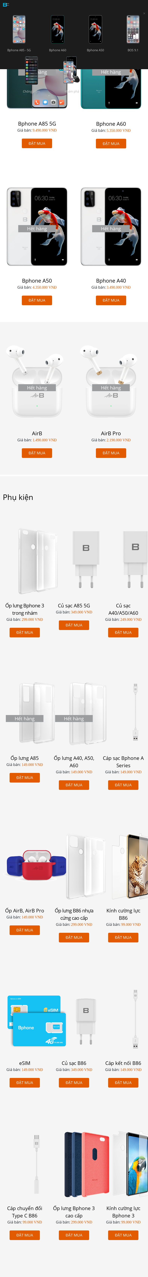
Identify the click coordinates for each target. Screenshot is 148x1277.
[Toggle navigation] (7, 5)
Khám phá (72, 91)
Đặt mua (37, 143)
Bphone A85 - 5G (19, 50)
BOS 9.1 (133, 50)
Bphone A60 (57, 50)
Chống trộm (31, 91)
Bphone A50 (95, 50)
